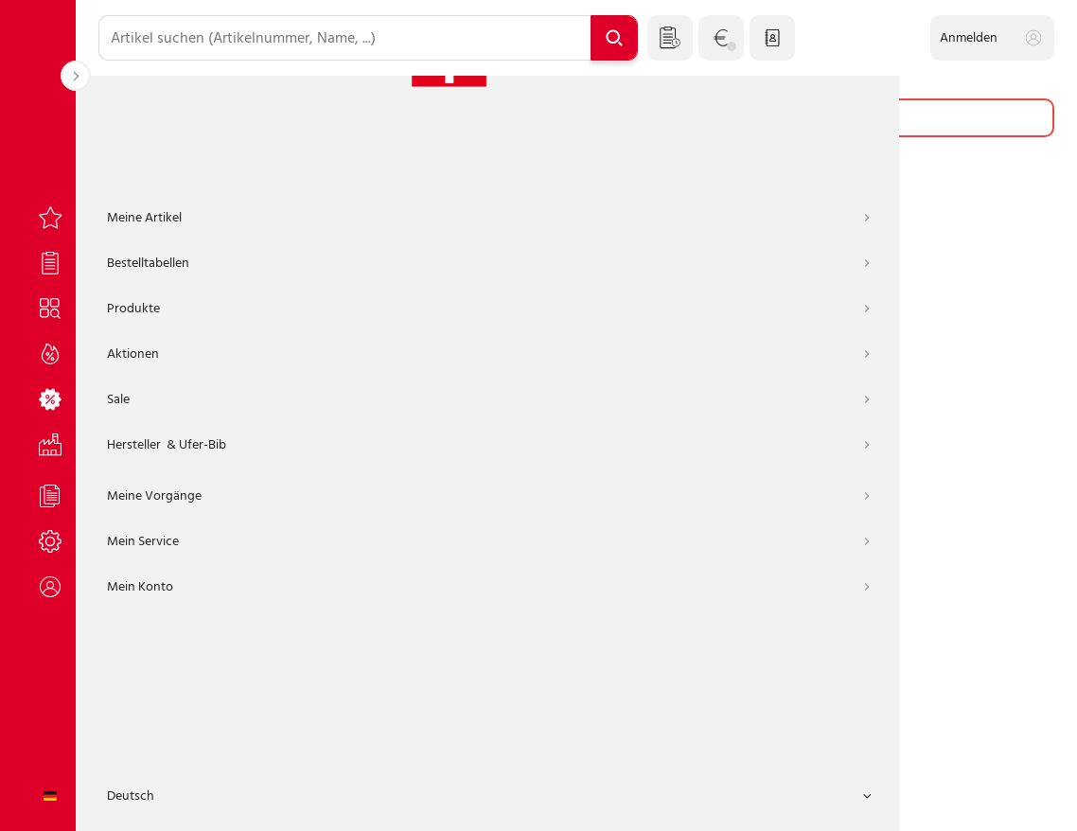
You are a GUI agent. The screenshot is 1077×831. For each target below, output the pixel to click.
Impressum (442, 800)
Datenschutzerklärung (559, 800)
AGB (376, 800)
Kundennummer (327, 308)
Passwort (307, 475)
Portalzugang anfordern (486, 740)
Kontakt (668, 800)
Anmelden (577, 628)
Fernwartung (751, 800)
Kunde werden (631, 740)
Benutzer (306, 391)
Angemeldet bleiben (353, 569)
